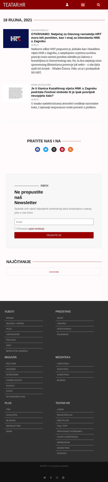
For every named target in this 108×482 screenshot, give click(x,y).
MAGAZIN (10, 357)
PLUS (8, 403)
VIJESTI (9, 311)
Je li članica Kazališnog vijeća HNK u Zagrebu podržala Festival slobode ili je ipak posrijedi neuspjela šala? (64, 92)
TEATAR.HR (14, 4)
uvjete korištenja (36, 228)
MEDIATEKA (63, 357)
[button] (83, 5)
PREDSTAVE (63, 311)
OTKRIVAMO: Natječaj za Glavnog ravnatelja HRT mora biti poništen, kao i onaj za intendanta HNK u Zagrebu (66, 37)
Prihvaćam (30, 228)
